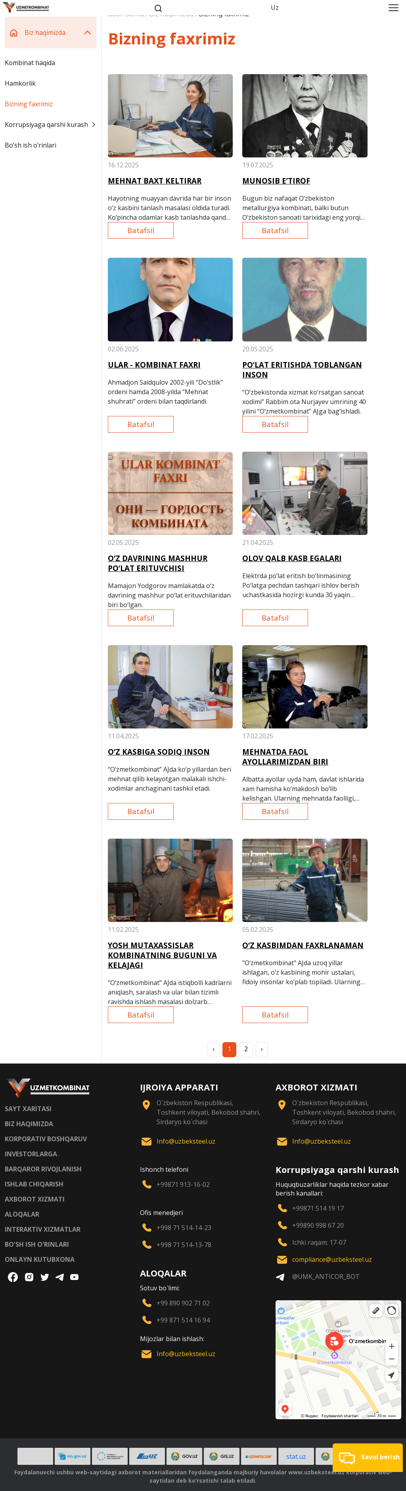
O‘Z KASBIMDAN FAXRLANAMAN (303, 945)
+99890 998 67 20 (318, 1225)
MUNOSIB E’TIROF (276, 181)
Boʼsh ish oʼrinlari (30, 145)
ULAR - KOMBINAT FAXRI (154, 365)
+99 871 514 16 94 (183, 1320)
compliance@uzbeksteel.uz (332, 1259)
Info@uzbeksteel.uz (186, 1141)
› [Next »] (262, 1048)
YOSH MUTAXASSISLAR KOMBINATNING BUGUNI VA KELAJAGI (162, 955)
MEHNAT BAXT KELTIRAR (154, 181)
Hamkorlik (20, 83)
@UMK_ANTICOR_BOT (326, 1276)
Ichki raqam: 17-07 (319, 1242)
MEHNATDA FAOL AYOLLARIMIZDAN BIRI (285, 757)
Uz (275, 7)
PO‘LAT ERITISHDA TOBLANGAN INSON (302, 369)
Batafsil (140, 230)
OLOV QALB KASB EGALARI (292, 558)
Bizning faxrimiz (29, 104)
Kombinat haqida (30, 62)
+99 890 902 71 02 (183, 1303)
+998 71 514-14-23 (184, 1227)
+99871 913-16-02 (183, 1184)
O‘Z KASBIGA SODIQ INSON (159, 752)
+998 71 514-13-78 (184, 1244)
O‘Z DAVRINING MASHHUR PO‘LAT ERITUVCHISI (157, 563)
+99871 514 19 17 (318, 1208)
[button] (368, 1457)
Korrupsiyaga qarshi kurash (50, 124)
